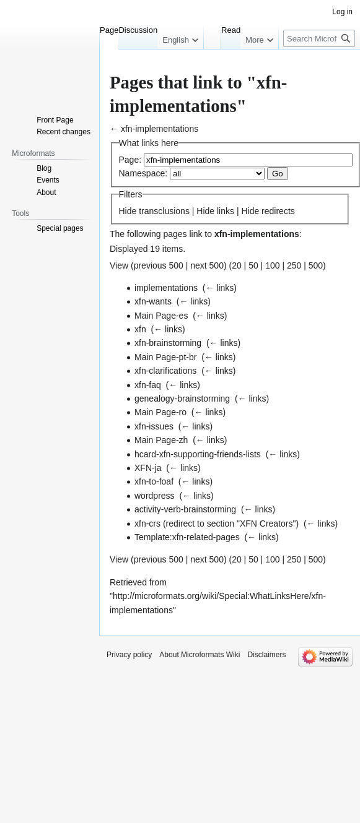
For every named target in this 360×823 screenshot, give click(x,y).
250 (294, 265)
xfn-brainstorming (167, 343)
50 (253, 265)
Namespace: (143, 173)
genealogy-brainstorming (182, 398)
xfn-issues (153, 426)
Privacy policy (129, 654)
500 (316, 265)
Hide (128, 211)
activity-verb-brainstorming (185, 509)
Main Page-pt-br (165, 357)
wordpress (154, 496)
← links (219, 288)
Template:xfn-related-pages (187, 537)
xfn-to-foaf (153, 481)
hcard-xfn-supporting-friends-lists (197, 454)
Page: (130, 160)
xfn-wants (153, 301)
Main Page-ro (160, 412)
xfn (140, 329)
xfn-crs (147, 523)
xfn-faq (147, 385)
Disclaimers (266, 654)
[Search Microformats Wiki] (319, 38)
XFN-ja (148, 468)
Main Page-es (161, 316)
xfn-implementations (159, 129)
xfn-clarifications (165, 371)
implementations (166, 288)
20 (237, 265)
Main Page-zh (161, 440)
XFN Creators (266, 523)
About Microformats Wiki (199, 654)
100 (272, 265)
